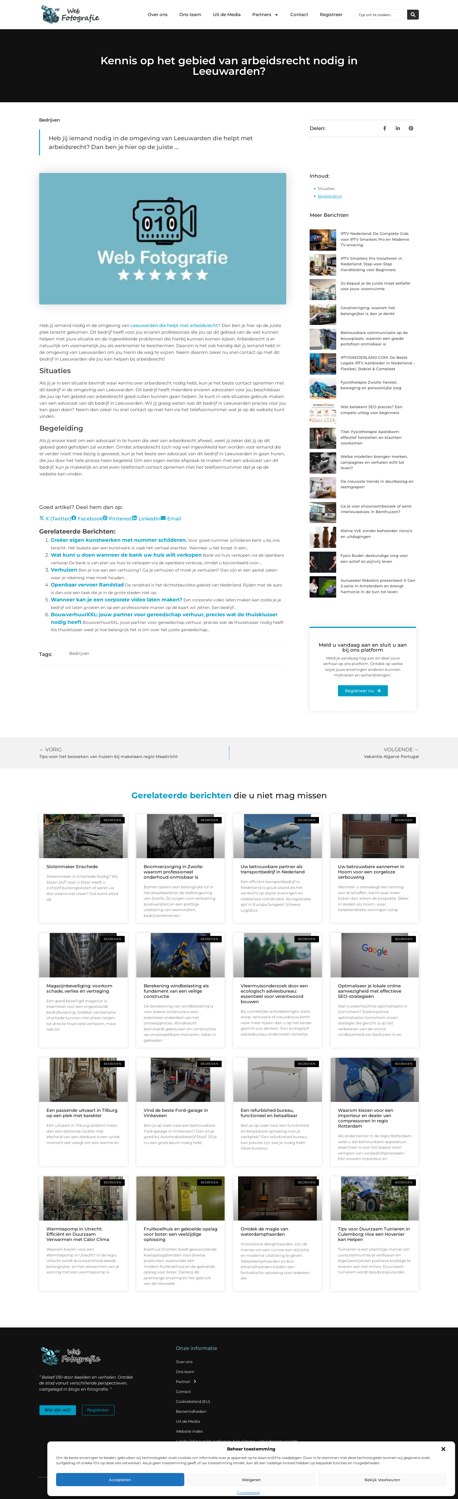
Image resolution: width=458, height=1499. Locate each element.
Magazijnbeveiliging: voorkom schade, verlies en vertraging (79, 988)
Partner (186, 1381)
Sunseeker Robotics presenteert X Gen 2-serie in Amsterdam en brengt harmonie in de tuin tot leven (378, 586)
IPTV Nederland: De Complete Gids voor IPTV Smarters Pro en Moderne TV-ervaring (375, 239)
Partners (265, 15)
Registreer (331, 14)
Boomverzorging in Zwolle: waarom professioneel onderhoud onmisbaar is (173, 872)
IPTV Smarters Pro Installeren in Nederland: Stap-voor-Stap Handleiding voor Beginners (371, 264)
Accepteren (120, 1479)
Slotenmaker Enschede (72, 866)
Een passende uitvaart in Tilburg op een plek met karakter (81, 1112)
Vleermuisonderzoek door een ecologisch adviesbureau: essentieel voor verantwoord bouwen (274, 993)
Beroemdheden (191, 1411)
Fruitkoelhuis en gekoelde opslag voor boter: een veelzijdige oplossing (180, 1234)
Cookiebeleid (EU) (193, 1401)
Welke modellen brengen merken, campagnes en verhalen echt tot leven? (374, 462)
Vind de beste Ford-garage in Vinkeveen (176, 1112)
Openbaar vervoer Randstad (87, 585)
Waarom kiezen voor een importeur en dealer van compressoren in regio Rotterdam (365, 1118)
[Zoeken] (413, 15)
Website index (189, 1431)
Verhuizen (64, 570)
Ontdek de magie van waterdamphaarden (264, 1231)
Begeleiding (330, 196)
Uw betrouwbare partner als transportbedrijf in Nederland (273, 869)
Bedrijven (49, 120)
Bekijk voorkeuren (382, 1479)
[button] (443, 1449)
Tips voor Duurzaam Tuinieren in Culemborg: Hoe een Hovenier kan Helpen (374, 1234)
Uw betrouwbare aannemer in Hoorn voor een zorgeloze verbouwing (371, 872)
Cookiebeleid (248, 1493)
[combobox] (381, 15)
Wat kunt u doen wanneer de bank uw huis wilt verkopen (126, 555)
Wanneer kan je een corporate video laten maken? (116, 600)
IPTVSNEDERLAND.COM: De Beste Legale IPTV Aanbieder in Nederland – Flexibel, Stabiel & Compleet (378, 363)
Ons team (190, 14)
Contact (299, 14)
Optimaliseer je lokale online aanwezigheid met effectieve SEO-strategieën (369, 991)
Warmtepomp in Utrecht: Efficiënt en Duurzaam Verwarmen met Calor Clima (77, 1234)
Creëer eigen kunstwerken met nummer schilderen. (119, 540)
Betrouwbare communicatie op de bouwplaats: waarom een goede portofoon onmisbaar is (374, 338)
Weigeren (251, 1479)
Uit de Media (227, 14)
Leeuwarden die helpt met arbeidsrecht (173, 325)
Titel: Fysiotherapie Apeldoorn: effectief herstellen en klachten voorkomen (371, 437)
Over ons (158, 14)
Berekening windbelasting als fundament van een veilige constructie (176, 991)
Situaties (326, 188)
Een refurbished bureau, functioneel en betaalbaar (269, 1112)
